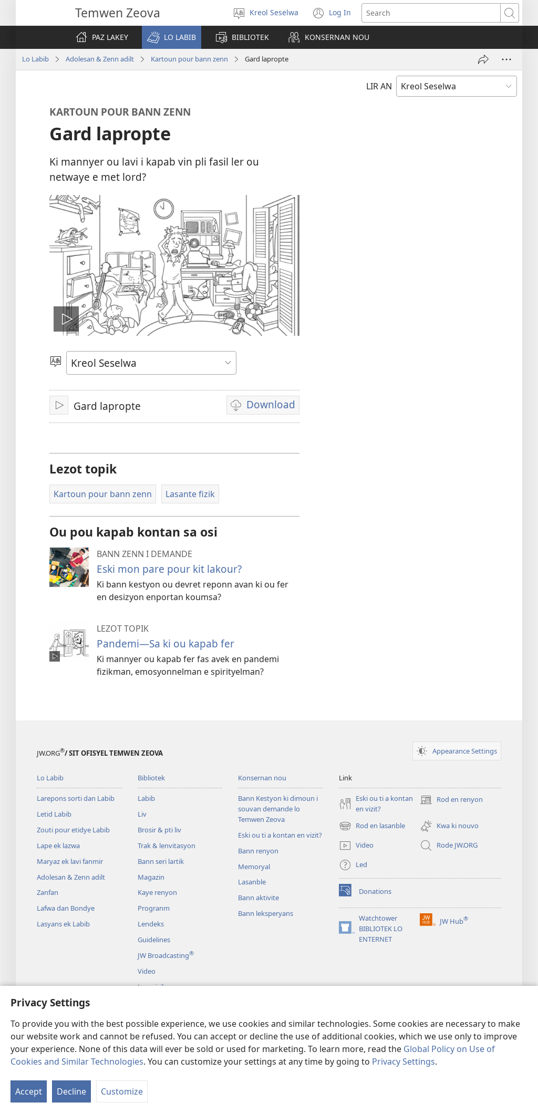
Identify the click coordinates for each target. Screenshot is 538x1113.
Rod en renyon (451, 799)
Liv (142, 814)
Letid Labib (54, 814)
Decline (71, 1091)
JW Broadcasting (166, 955)
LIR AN (379, 86)
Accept (28, 1091)
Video (147, 971)
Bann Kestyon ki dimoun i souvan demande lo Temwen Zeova (278, 808)
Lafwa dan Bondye (66, 908)
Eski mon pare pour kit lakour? (169, 569)
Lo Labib (35, 59)
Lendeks (151, 924)
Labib (146, 798)
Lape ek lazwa (58, 845)
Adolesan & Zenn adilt (100, 59)
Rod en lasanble (372, 826)
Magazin (151, 877)
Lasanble (252, 882)
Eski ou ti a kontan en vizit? (280, 835)
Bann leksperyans (265, 913)
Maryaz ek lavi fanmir (70, 861)
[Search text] (431, 13)
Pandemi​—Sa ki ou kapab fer (165, 643)
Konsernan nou (262, 777)
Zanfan (47, 892)
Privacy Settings (403, 1061)
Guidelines (154, 939)
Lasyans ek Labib (63, 924)
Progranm (154, 908)
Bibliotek (151, 777)
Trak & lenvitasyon (166, 845)
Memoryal (254, 866)
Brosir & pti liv (159, 829)
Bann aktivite (258, 897)
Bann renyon (258, 851)
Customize (122, 1091)
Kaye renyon (157, 892)
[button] (171, 37)
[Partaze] (483, 59)
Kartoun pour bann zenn (189, 59)
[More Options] (506, 59)
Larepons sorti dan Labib (76, 798)
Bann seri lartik (161, 861)
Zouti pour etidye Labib (73, 829)
